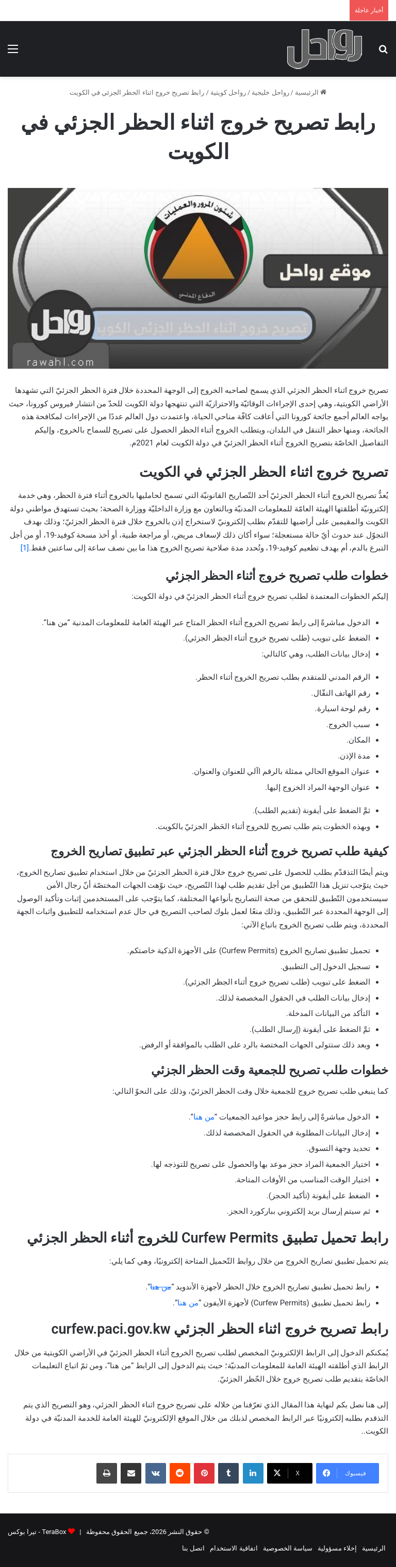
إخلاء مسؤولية (337, 1548)
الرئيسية (310, 92)
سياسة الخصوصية (287, 1548)
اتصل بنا (193, 1548)
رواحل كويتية (228, 92)
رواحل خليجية (270, 92)
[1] (25, 548)
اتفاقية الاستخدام (233, 1548)
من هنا (203, 1117)
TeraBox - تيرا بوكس (37, 1532)
